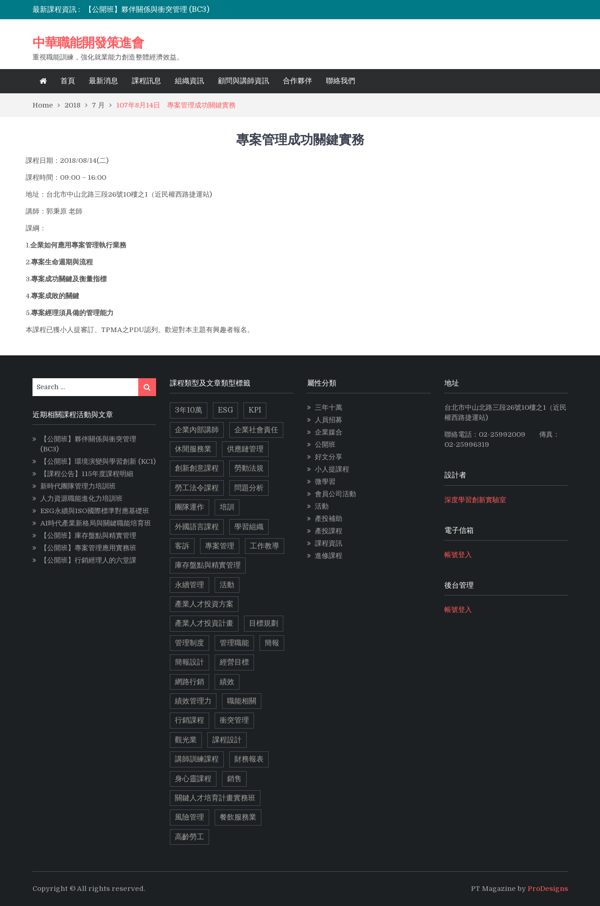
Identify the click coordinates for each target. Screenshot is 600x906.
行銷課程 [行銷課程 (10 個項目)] (189, 720)
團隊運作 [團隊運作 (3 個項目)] (189, 507)
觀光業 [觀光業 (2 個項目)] (186, 740)
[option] (219, 10)
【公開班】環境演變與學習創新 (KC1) (98, 461)
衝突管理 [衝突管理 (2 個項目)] (234, 720)
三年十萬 (328, 407)
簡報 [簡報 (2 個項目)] (272, 643)
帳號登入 (458, 555)
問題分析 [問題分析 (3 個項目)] (249, 488)
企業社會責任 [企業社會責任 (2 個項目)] (256, 430)
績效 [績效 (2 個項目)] (227, 682)
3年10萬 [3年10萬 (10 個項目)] (188, 410)
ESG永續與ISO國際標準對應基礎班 (94, 511)
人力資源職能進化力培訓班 (81, 498)
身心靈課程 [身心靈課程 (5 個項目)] (193, 779)
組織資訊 (189, 81)
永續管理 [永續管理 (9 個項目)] (189, 585)
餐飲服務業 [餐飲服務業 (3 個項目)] (238, 817)
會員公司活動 (335, 494)
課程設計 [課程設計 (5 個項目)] (227, 740)
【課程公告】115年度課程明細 (86, 474)
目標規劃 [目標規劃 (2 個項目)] (263, 623)
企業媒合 (328, 432)
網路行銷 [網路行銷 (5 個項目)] (189, 682)
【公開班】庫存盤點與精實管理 (88, 535)
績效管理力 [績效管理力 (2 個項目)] (193, 701)
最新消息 (103, 81)
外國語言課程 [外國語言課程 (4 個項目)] (197, 527)
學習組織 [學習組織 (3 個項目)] (249, 527)
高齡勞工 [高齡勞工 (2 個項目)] (189, 837)
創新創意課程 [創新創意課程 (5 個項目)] (197, 468)
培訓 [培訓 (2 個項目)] (227, 507)
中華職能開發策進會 (88, 42)
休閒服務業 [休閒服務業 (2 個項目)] (193, 449)
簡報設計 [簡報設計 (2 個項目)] (189, 662)
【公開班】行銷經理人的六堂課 (88, 560)
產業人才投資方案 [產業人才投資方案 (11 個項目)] (204, 604)
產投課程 (328, 531)
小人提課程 (332, 469)
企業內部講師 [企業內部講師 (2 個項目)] (197, 430)
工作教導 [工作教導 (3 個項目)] (264, 546)
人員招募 (328, 420)
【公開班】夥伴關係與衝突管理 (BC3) (147, 9)
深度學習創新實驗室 (475, 500)
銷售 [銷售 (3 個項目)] (234, 779)
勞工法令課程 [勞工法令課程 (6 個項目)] (197, 488)
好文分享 (328, 457)
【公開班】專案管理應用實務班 (88, 548)
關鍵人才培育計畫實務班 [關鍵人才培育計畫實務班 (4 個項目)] (215, 798)
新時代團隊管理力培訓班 (78, 486)
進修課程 (328, 556)
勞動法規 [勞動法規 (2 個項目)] (249, 468)
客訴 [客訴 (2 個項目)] (182, 546)
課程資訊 (328, 543)
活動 (322, 506)
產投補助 (328, 519)
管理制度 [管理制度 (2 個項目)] (189, 643)
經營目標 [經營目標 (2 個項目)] (234, 662)
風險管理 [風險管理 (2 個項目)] (189, 817)
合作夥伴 (297, 81)
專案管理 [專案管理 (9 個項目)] (219, 546)
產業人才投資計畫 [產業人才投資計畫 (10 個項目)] (204, 623)
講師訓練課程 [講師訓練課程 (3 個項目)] (197, 759)
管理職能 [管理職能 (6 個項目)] (234, 643)
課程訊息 (146, 81)
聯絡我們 (340, 81)
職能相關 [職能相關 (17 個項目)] (241, 701)
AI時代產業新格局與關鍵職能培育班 (95, 523)
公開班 (325, 444)
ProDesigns (548, 889)
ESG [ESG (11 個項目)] (225, 410)
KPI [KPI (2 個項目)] (255, 410)
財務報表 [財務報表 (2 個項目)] (249, 759)
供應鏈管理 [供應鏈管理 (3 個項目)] (245, 449)
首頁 (67, 81)
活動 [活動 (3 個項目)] (227, 585)
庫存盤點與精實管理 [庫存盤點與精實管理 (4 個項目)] (208, 565)
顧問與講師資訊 (243, 81)
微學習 (325, 481)
